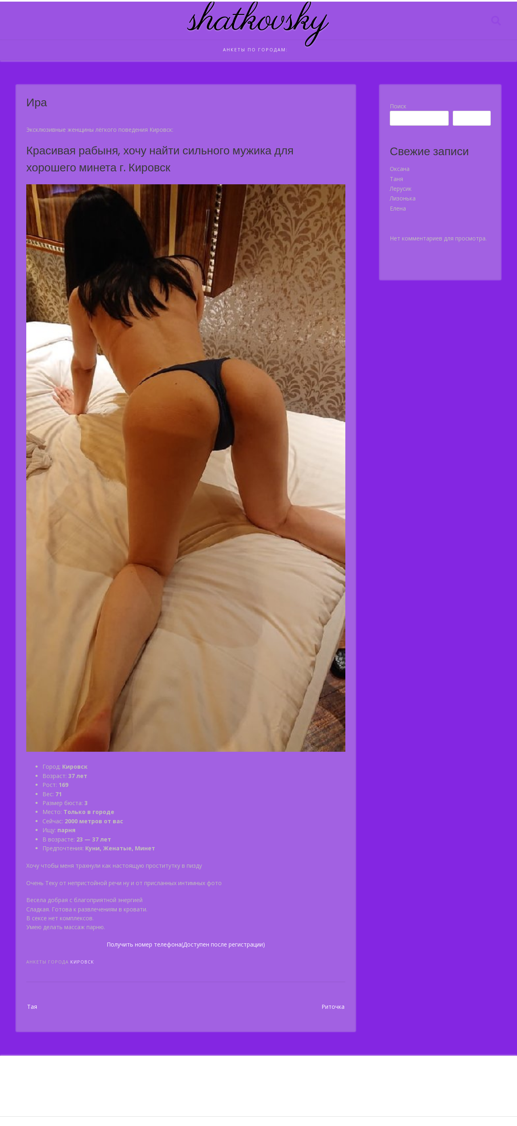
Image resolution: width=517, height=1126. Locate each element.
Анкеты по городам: (255, 49)
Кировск (82, 962)
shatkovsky (258, 21)
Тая (32, 1006)
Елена (398, 208)
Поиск (398, 106)
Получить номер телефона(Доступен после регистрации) (186, 944)
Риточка (333, 1006)
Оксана (400, 169)
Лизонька (403, 198)
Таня (396, 179)
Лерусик (401, 188)
